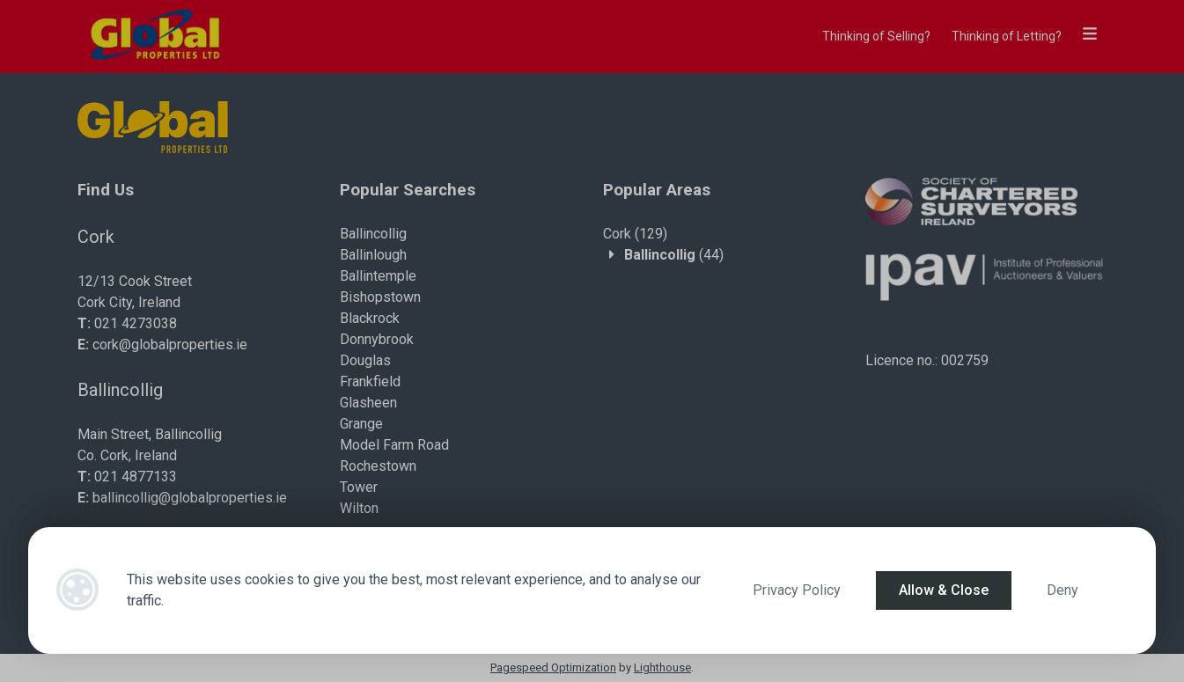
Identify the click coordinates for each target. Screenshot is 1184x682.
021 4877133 (135, 476)
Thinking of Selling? (876, 36)
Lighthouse (662, 667)
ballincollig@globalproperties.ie (189, 497)
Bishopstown (380, 297)
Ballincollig (373, 233)
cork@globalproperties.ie (169, 344)
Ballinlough (373, 254)
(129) (635, 233)
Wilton (359, 508)
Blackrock (370, 318)
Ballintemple (378, 276)
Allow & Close (944, 590)
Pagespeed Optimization (553, 667)
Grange (361, 423)
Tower (359, 487)
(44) (674, 254)
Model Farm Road (394, 444)
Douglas (365, 360)
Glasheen (368, 402)
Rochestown (378, 466)
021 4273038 (135, 323)
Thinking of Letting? (1007, 36)
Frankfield (370, 381)
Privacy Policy (797, 590)
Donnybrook (377, 339)
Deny (1062, 590)
